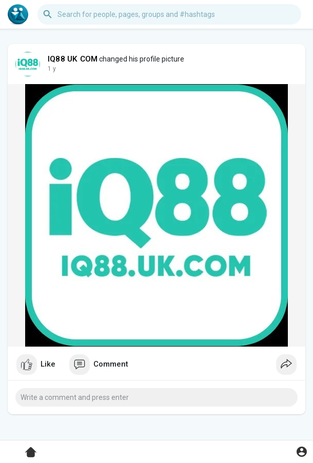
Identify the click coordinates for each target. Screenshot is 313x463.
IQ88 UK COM (72, 59)
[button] (169, 14)
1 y (52, 68)
